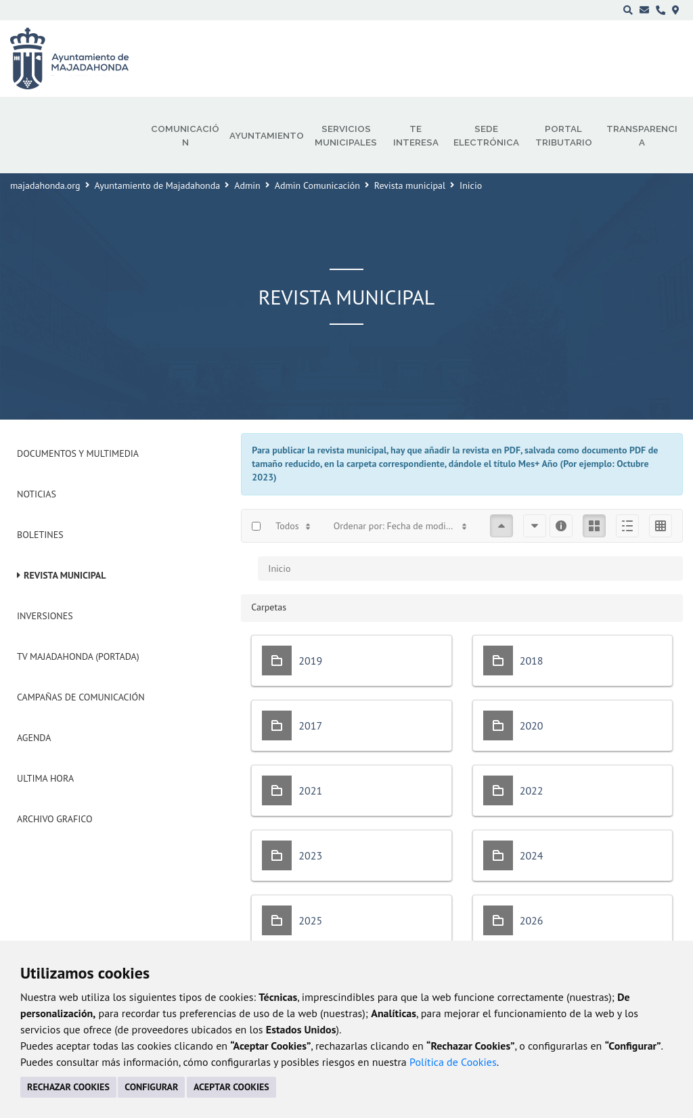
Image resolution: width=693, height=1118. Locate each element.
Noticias (36, 494)
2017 (310, 725)
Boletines (40, 535)
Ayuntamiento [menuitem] (266, 135)
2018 (531, 660)
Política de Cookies (453, 1062)
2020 (531, 725)
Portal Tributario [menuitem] (563, 135)
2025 (310, 920)
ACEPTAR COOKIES (231, 1087)
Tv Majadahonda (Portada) (78, 656)
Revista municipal (409, 185)
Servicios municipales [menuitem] (346, 135)
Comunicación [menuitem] (185, 135)
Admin (247, 185)
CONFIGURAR (151, 1087)
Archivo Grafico (55, 819)
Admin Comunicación (317, 185)
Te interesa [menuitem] (416, 135)
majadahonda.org (45, 185)
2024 (531, 855)
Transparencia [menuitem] (641, 135)
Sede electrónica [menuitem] (486, 135)
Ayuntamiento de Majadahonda (158, 185)
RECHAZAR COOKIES (68, 1087)
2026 (531, 920)
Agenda (34, 738)
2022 (531, 790)
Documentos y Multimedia (78, 453)
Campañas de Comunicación (81, 697)
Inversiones (45, 616)
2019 (310, 660)
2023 (310, 855)
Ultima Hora (45, 778)
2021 (310, 790)
